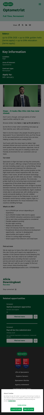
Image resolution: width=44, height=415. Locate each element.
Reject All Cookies (28, 409)
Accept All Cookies (16, 409)
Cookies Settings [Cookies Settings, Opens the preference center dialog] (21, 405)
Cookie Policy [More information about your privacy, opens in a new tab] (12, 401)
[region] (22, 400)
